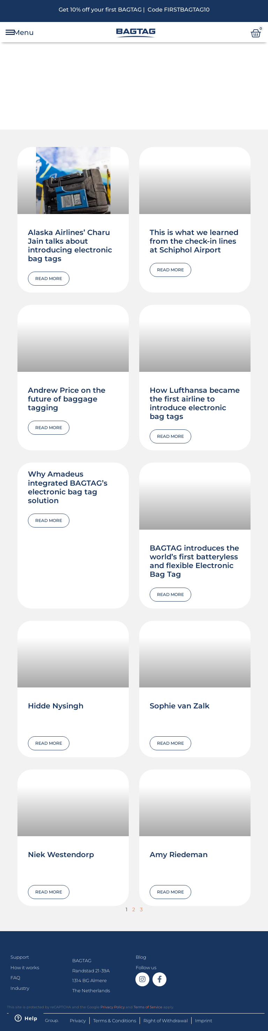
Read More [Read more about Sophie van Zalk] (170, 743)
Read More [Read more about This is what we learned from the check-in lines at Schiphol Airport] (170, 269)
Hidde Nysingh (55, 705)
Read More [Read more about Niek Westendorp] (48, 891)
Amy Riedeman (179, 854)
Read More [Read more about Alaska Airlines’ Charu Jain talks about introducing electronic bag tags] (48, 278)
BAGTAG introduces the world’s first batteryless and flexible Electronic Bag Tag (194, 561)
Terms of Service (148, 1007)
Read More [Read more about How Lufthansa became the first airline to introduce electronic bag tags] (170, 436)
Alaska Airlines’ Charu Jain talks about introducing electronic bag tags (70, 245)
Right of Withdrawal (165, 1020)
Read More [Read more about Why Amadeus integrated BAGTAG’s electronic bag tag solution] (48, 520)
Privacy (78, 1020)
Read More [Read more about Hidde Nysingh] (48, 743)
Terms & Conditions (114, 1020)
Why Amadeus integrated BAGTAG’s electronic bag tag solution (67, 487)
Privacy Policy (112, 1007)
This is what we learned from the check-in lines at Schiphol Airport (194, 241)
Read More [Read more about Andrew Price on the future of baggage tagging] (48, 427)
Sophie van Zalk (179, 705)
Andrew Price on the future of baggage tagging (66, 399)
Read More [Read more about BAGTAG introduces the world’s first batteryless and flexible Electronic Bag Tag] (170, 594)
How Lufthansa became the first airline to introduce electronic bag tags (195, 403)
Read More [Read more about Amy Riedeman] (170, 891)
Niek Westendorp (61, 854)
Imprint (203, 1020)
